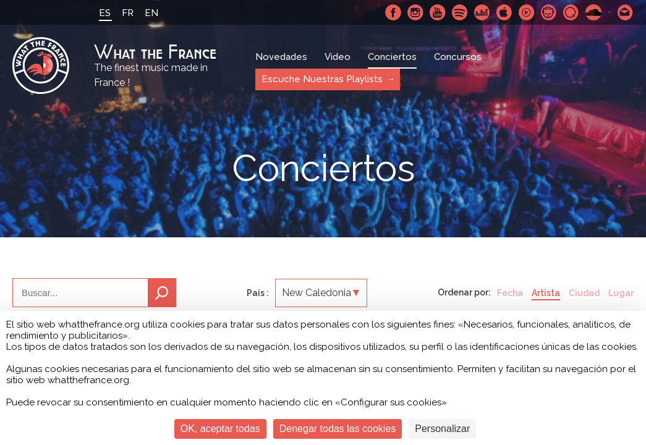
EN (151, 13)
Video (338, 56)
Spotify (460, 12)
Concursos (458, 56)
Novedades (281, 56)
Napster (549, 12)
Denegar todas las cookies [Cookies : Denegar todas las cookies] (337, 428)
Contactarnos (626, 12)
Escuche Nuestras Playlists (322, 79)
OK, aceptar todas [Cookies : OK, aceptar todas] (220, 428)
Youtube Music (527, 12)
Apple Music (504, 12)
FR (128, 13)
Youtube (438, 12)
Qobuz (571, 12)
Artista (546, 293)
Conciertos (392, 56)
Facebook (393, 12)
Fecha (510, 293)
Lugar (621, 293)
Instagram (415, 12)
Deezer (482, 12)
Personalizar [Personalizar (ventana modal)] (442, 428)
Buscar (162, 292)
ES (105, 13)
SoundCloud (593, 12)
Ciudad (584, 293)
